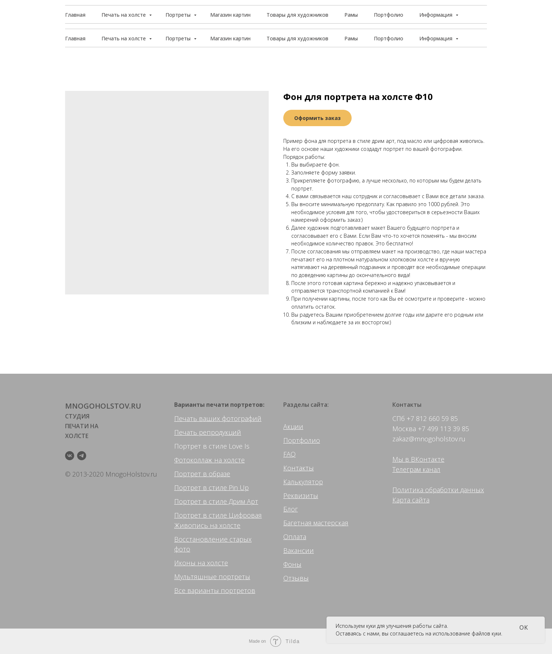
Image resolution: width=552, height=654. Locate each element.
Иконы (185, 562)
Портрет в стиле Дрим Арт (216, 501)
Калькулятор (303, 481)
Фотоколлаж (193, 460)
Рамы (351, 38)
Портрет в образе (202, 473)
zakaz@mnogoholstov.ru (428, 438)
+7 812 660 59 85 (432, 418)
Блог (290, 509)
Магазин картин (230, 38)
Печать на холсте (124, 38)
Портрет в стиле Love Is (211, 446)
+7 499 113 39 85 (443, 428)
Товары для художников (297, 38)
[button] (453, 14)
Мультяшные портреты (212, 576)
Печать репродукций (207, 432)
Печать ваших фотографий (217, 418)
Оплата (294, 536)
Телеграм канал (416, 469)
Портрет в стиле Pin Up (211, 487)
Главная (75, 38)
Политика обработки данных (438, 489)
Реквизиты (300, 495)
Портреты (178, 38)
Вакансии (298, 550)
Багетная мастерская (315, 522)
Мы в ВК (405, 459)
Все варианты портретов (214, 590)
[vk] (69, 455)
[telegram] (81, 455)
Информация (436, 38)
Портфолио (388, 38)
